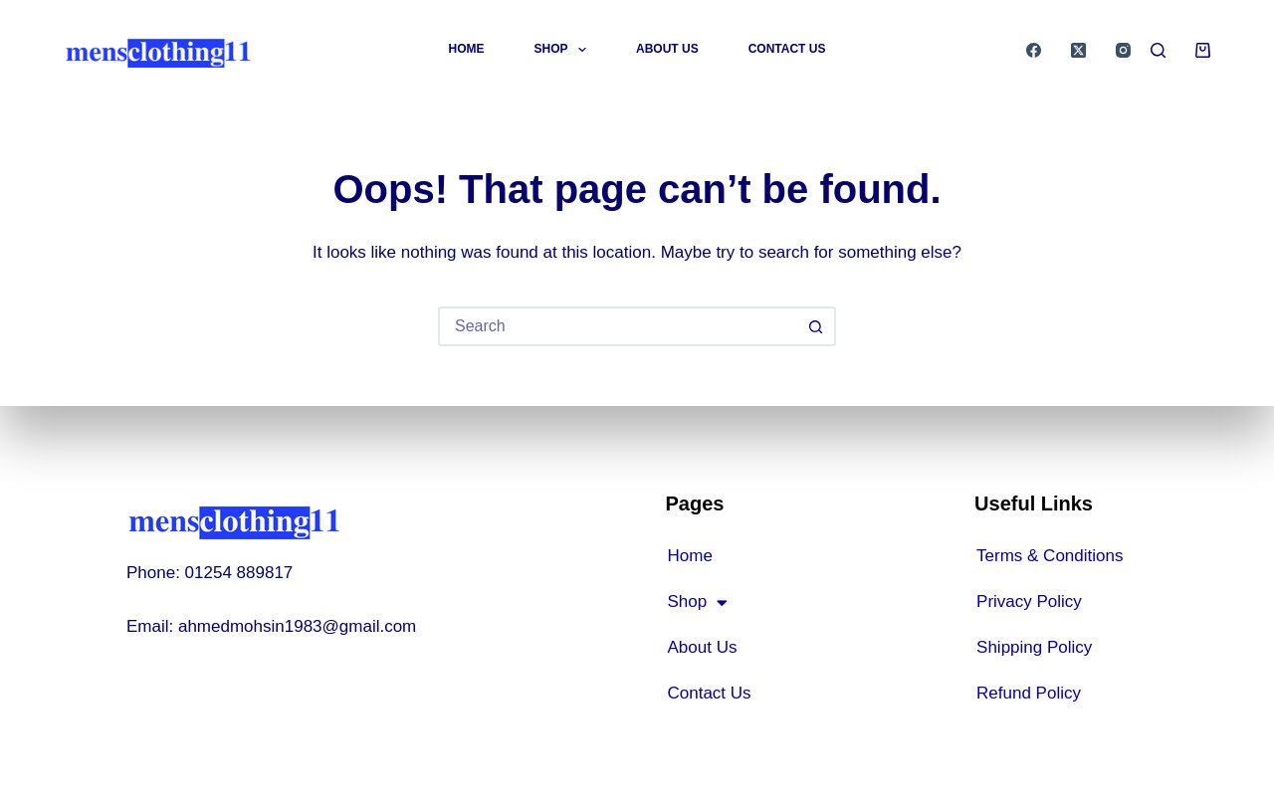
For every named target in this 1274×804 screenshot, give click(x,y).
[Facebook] (1033, 50)
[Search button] (816, 326)
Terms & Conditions (1049, 555)
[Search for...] (617, 326)
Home (689, 555)
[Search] (1158, 50)
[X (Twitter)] (1078, 50)
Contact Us (708, 693)
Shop (697, 602)
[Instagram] (1123, 50)
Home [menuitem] (467, 49)
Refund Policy (1028, 693)
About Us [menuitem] (667, 49)
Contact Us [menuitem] (787, 49)
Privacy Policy (1029, 601)
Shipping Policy (1034, 647)
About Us (702, 647)
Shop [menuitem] (564, 50)
